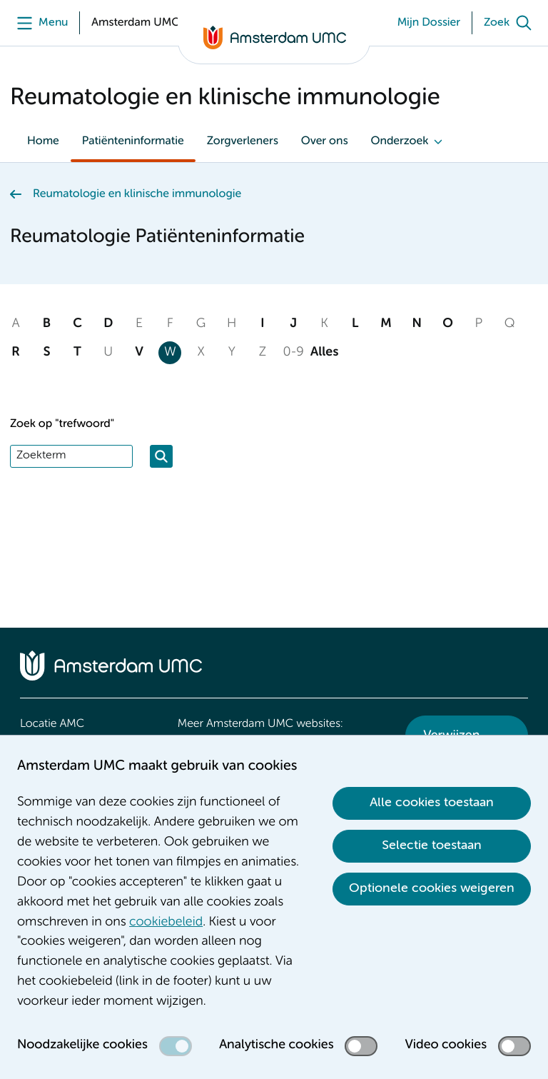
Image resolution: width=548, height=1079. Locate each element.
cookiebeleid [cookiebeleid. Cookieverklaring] (166, 922)
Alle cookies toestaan (432, 802)
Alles (324, 352)
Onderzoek (399, 141)
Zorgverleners (242, 141)
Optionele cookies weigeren (431, 888)
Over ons (324, 141)
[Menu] (39, 22)
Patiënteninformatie (133, 141)
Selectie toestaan (432, 845)
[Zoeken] (161, 456)
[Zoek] (511, 22)
